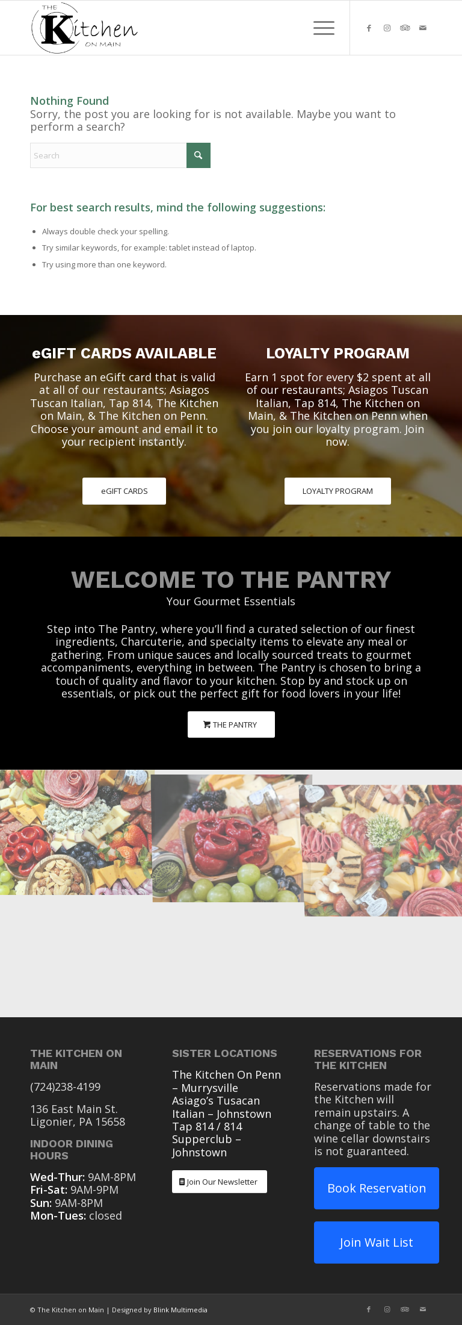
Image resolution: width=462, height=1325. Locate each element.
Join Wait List (376, 1242)
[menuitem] (317, 28)
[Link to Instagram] (387, 28)
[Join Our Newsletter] (219, 1182)
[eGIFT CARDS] (124, 491)
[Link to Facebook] (369, 28)
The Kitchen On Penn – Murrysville (226, 1080)
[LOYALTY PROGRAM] (338, 491)
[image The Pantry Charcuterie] (77, 831)
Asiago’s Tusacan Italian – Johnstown (221, 1106)
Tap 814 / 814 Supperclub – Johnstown (207, 1139)
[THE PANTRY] (231, 724)
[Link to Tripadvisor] (405, 28)
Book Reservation (377, 1188)
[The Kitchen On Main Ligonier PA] (84, 28)
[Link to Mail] (423, 28)
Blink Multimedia (180, 1309)
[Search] (120, 155)
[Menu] (317, 28)
